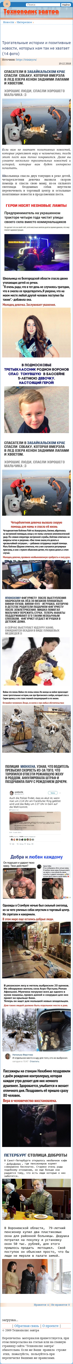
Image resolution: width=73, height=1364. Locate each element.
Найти (66, 4)
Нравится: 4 (41, 1304)
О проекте (50, 1326)
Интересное (24, 22)
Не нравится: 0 (60, 1304)
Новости (8, 22)
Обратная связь (26, 1326)
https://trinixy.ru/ (26, 59)
